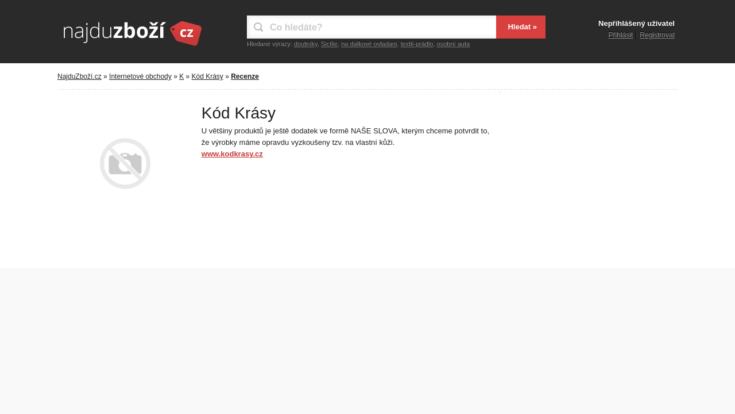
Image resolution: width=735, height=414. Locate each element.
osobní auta (453, 43)
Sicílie (329, 43)
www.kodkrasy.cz (232, 154)
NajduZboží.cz (79, 76)
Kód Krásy (207, 76)
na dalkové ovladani (369, 43)
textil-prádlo (417, 43)
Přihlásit (621, 35)
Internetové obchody (140, 76)
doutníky (306, 43)
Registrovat (657, 35)
